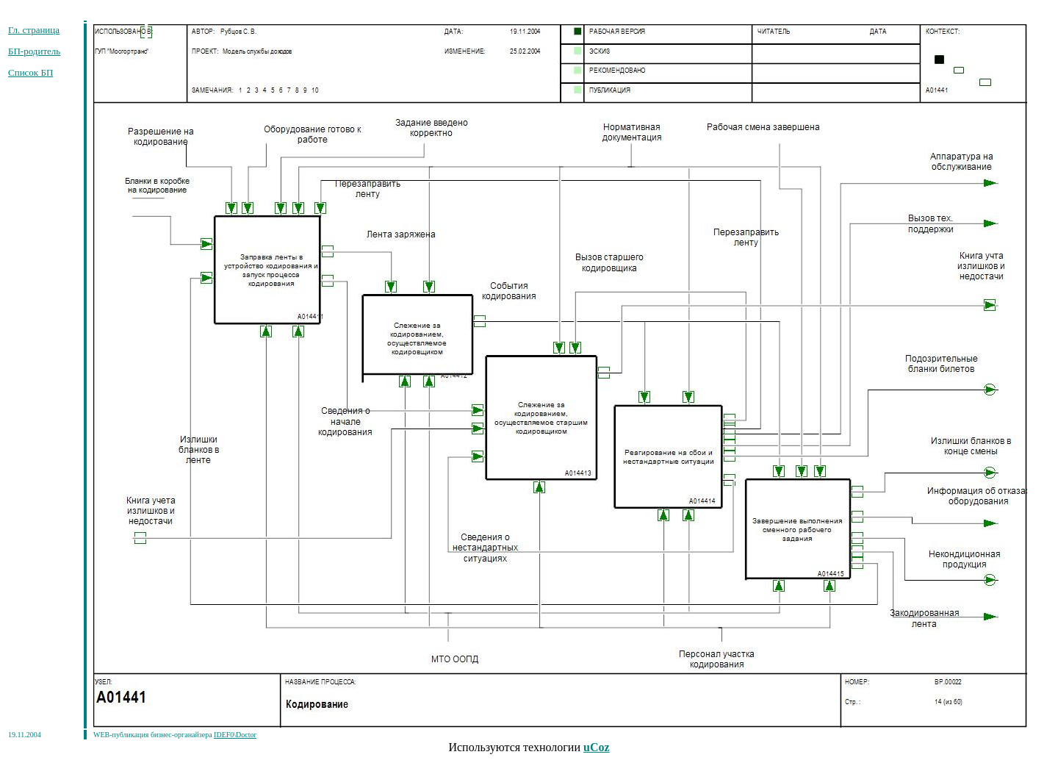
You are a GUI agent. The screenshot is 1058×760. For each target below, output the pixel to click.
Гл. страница (34, 29)
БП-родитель (34, 51)
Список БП (30, 72)
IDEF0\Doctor (235, 735)
